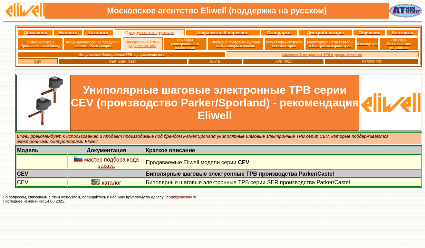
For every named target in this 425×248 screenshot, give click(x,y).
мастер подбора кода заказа (106, 163)
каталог (106, 183)
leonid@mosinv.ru (181, 197)
